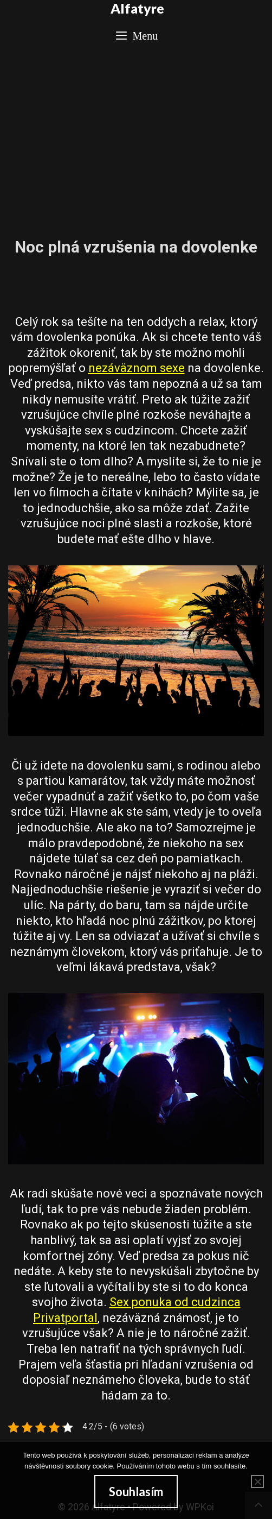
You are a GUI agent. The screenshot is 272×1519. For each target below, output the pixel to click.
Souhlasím (136, 1491)
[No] (257, 1481)
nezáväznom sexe (136, 368)
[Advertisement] (136, 137)
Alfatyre (137, 8)
